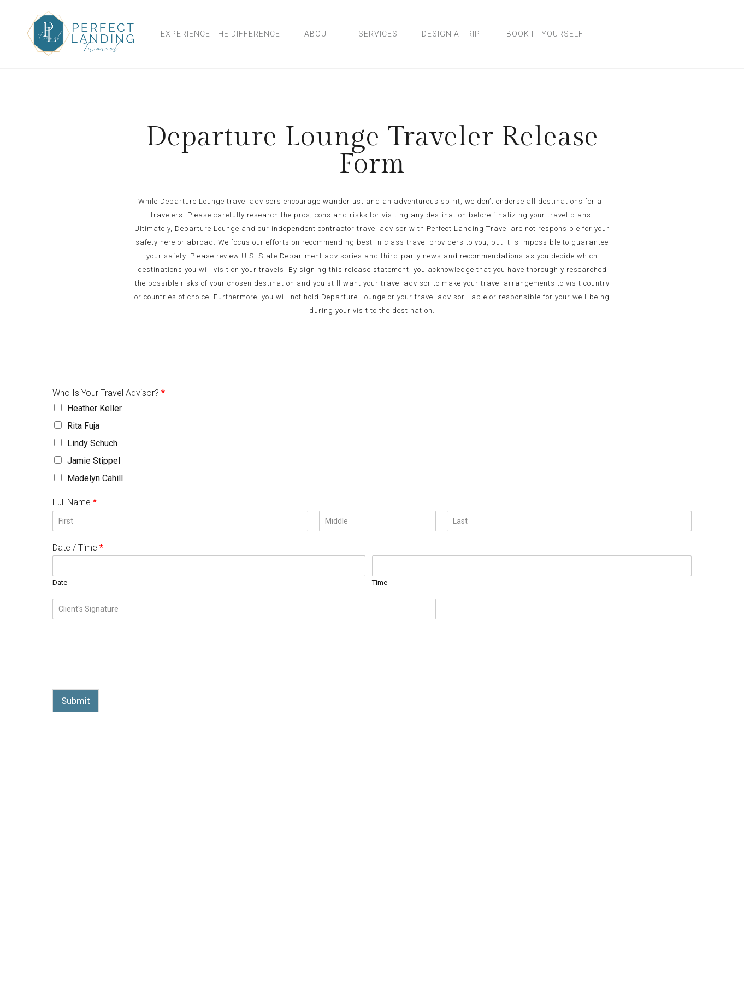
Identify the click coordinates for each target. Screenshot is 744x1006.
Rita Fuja (83, 426)
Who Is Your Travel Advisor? (108, 393)
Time (379, 582)
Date (59, 582)
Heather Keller (94, 408)
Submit (75, 700)
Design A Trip (451, 33)
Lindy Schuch (92, 443)
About (318, 33)
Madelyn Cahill (95, 478)
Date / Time (77, 547)
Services (378, 33)
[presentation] (135, 671)
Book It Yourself (544, 33)
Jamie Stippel (93, 460)
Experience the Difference (220, 33)
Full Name (74, 502)
